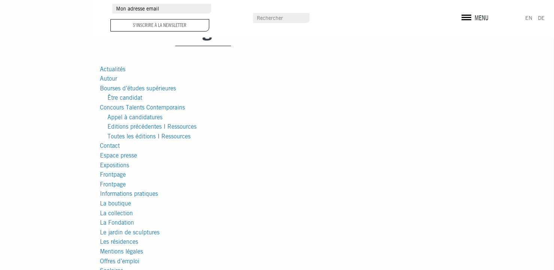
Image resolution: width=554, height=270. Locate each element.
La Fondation (117, 222)
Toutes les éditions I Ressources (149, 136)
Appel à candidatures (134, 117)
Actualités (112, 69)
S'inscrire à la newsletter (159, 25)
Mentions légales (121, 251)
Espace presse (118, 155)
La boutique (115, 203)
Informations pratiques (129, 193)
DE (541, 18)
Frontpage (113, 174)
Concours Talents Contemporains (142, 107)
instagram (475, 9)
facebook (463, 9)
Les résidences (119, 241)
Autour (108, 78)
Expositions (114, 165)
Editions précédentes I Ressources (152, 126)
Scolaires (359, 18)
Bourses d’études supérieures (138, 88)
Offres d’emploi (119, 261)
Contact (110, 145)
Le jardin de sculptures (129, 232)
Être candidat (124, 97)
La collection (116, 213)
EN (528, 18)
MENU (481, 18)
